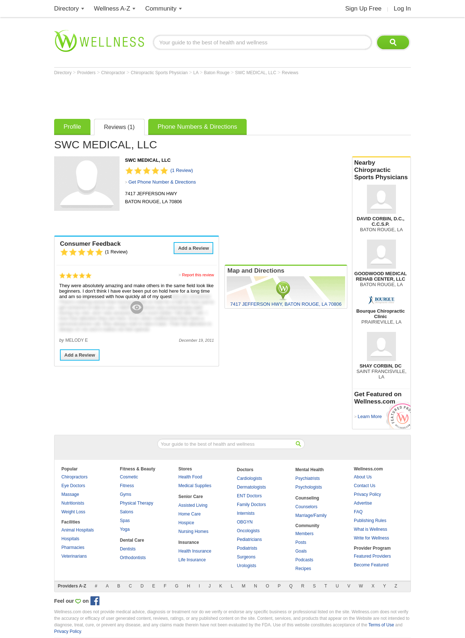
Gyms (125, 494)
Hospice (186, 522)
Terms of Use (381, 624)
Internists (246, 513)
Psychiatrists (307, 478)
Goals (301, 551)
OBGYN (244, 522)
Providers (87, 72)
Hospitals (70, 538)
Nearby (381, 170)
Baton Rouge (217, 72)
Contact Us (364, 485)
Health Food (190, 476)
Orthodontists (133, 557)
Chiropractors (74, 476)
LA (196, 72)
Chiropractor (113, 72)
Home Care (189, 514)
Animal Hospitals (77, 530)
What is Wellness (370, 529)
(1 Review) (181, 170)
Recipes (303, 568)
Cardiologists (249, 478)
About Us (363, 476)
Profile (72, 126)
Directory (66, 8)
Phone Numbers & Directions (197, 126)
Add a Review (193, 248)
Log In (402, 8)
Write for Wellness (371, 538)
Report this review (198, 275)
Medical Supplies (194, 485)
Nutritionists (72, 503)
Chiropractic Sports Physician (160, 72)
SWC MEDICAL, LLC (256, 72)
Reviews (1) (119, 127)
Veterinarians (74, 556)
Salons (126, 511)
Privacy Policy (367, 494)
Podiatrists (247, 548)
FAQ (358, 511)
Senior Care (190, 496)
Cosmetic (129, 476)
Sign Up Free (363, 8)
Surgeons (246, 556)
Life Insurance (192, 559)
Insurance (188, 542)
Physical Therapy (136, 503)
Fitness (127, 485)
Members (304, 533)
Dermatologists (251, 487)
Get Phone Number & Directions (162, 182)
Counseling (307, 498)
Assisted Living (192, 505)
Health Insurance (194, 551)
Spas (125, 520)
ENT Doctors (249, 495)
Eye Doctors (73, 485)
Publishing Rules (370, 520)
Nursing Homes (193, 531)
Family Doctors (251, 504)
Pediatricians (249, 539)
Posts (300, 542)
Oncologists (248, 530)
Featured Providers (372, 556)
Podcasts (304, 559)
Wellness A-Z (112, 8)
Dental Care (132, 540)
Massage (70, 494)
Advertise (363, 503)
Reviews (290, 72)
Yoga (125, 529)
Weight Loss (73, 511)
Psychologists (308, 487)
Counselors (306, 506)
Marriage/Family (311, 515)
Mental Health (309, 469)
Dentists (128, 548)
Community (161, 8)
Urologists (246, 565)
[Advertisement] (186, 95)
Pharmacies (72, 547)
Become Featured (371, 564)
